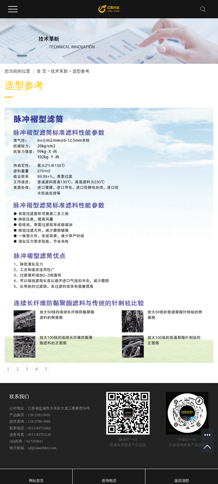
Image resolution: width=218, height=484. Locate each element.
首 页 (41, 71)
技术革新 (59, 71)
